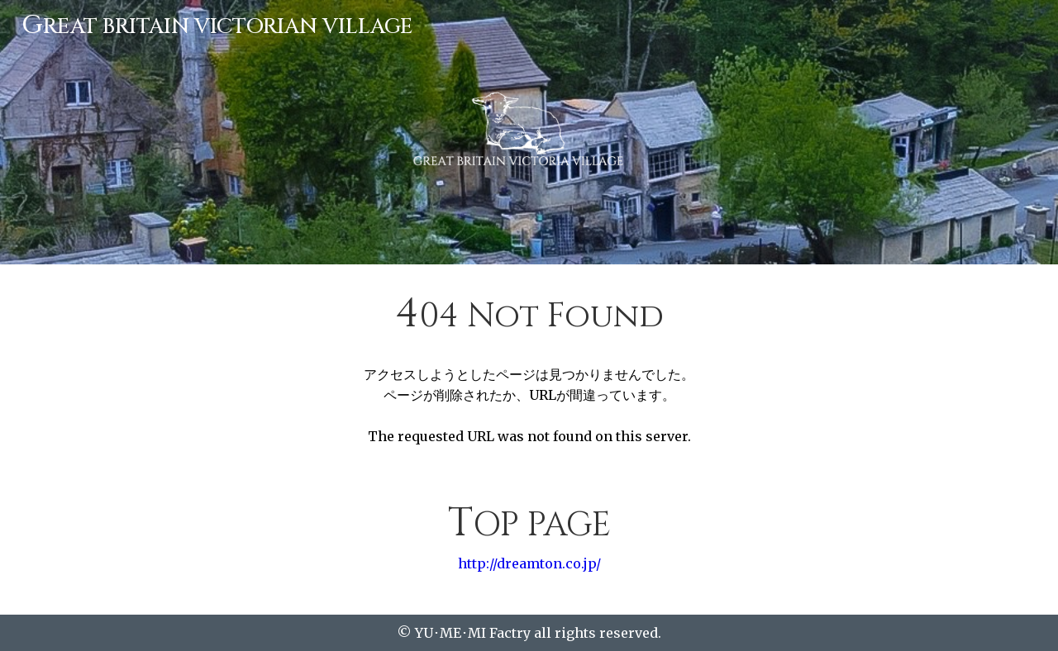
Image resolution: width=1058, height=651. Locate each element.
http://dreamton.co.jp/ (529, 563)
